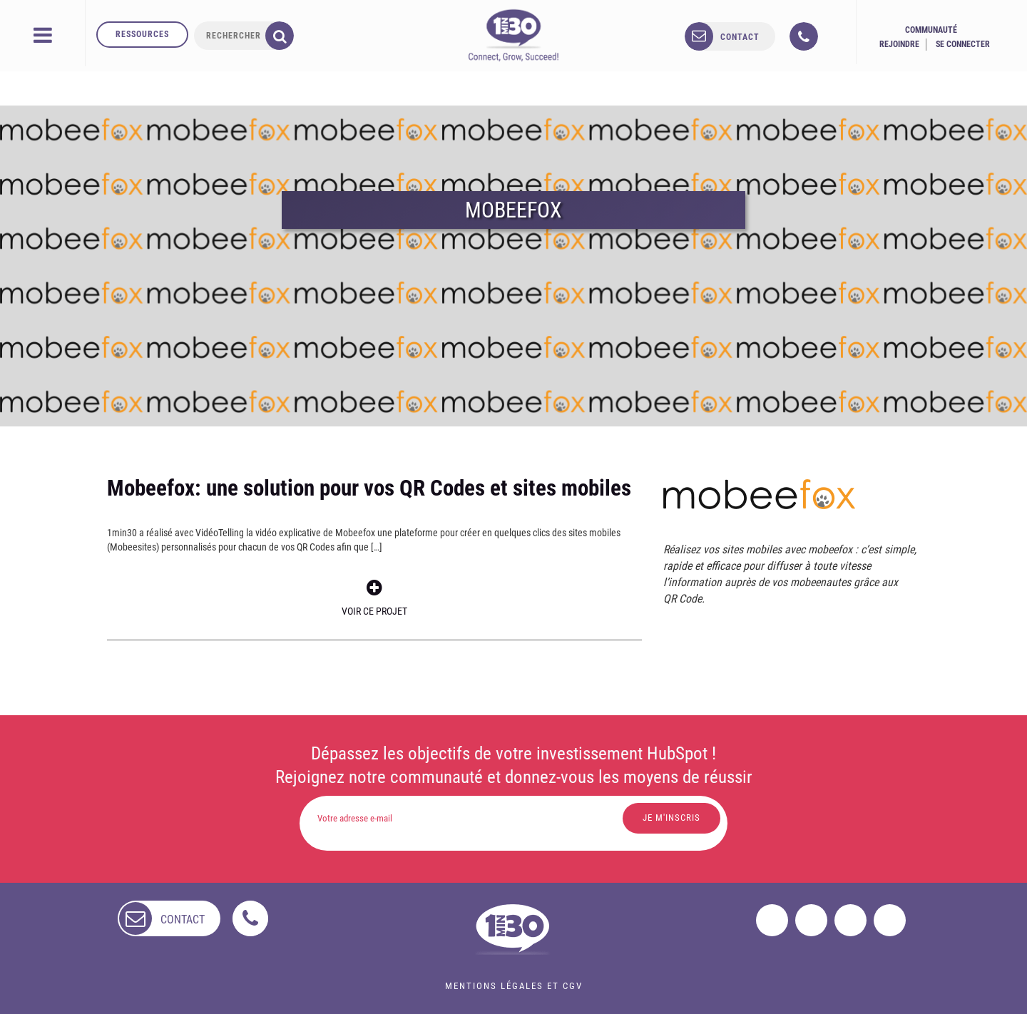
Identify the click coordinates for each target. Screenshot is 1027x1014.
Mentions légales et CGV (514, 985)
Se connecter (963, 44)
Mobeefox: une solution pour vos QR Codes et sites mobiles (369, 488)
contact (740, 37)
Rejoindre (899, 44)
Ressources (142, 34)
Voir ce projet (374, 598)
